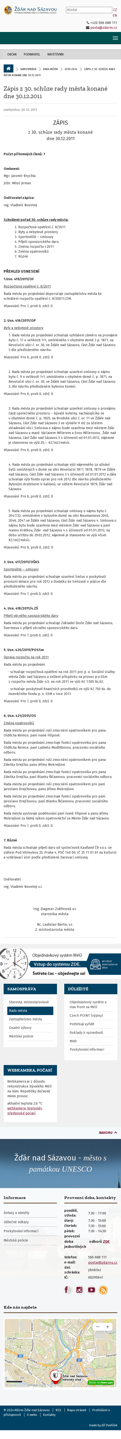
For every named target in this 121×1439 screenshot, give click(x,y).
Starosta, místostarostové (29, 1002)
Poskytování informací (87, 1049)
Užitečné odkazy (16, 1222)
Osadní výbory (20, 1028)
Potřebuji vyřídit (82, 1024)
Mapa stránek (76, 1410)
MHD (73, 1041)
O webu (32, 1415)
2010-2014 (71, 69)
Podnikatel (32, 54)
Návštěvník (55, 54)
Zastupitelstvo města (25, 1019)
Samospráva (28, 69)
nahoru (105, 1133)
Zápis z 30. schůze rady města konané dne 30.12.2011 (55, 92)
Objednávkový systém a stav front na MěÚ (88, 1004)
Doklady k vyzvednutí (86, 1033)
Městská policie (21, 1036)
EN (115, 15)
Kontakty (49, 1415)
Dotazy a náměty (16, 1213)
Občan (12, 54)
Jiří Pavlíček (109, 1425)
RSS (58, 1410)
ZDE (106, 1241)
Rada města (50, 69)
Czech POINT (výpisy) (86, 1016)
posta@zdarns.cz (103, 28)
